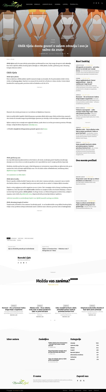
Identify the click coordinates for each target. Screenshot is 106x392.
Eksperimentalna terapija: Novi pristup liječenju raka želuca (57, 351)
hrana (45, 129)
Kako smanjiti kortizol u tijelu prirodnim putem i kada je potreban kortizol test (86, 146)
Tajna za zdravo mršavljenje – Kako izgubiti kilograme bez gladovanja (86, 204)
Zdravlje (53, 39)
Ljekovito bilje (80, 65)
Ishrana (78, 78)
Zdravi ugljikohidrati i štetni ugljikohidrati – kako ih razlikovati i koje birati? (85, 82)
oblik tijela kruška (11, 240)
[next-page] (54, 320)
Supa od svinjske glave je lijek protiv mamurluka (57, 359)
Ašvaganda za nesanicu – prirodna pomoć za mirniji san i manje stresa (87, 69)
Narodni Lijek (44, 53)
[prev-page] (50, 320)
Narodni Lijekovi (80, 176)
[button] (102, 3)
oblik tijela (20, 238)
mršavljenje (14, 238)
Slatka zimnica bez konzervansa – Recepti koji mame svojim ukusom (57, 344)
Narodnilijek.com (17, 390)
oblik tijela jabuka (29, 238)
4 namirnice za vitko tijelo (16, 175)
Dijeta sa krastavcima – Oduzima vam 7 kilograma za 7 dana (55, 249)
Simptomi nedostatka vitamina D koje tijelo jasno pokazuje (92, 308)
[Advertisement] (39, 99)
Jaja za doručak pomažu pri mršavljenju (21, 248)
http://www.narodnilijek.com (24, 260)
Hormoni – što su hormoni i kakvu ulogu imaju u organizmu (14, 308)
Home (8, 59)
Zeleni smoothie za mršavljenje (18, 198)
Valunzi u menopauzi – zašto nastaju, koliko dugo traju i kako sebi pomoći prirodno (86, 111)
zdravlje (19, 240)
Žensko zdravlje (80, 107)
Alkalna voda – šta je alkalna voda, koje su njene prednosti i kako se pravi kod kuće (87, 131)
